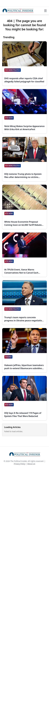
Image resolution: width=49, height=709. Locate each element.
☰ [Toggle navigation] (45, 11)
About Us (31, 463)
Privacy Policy (19, 463)
